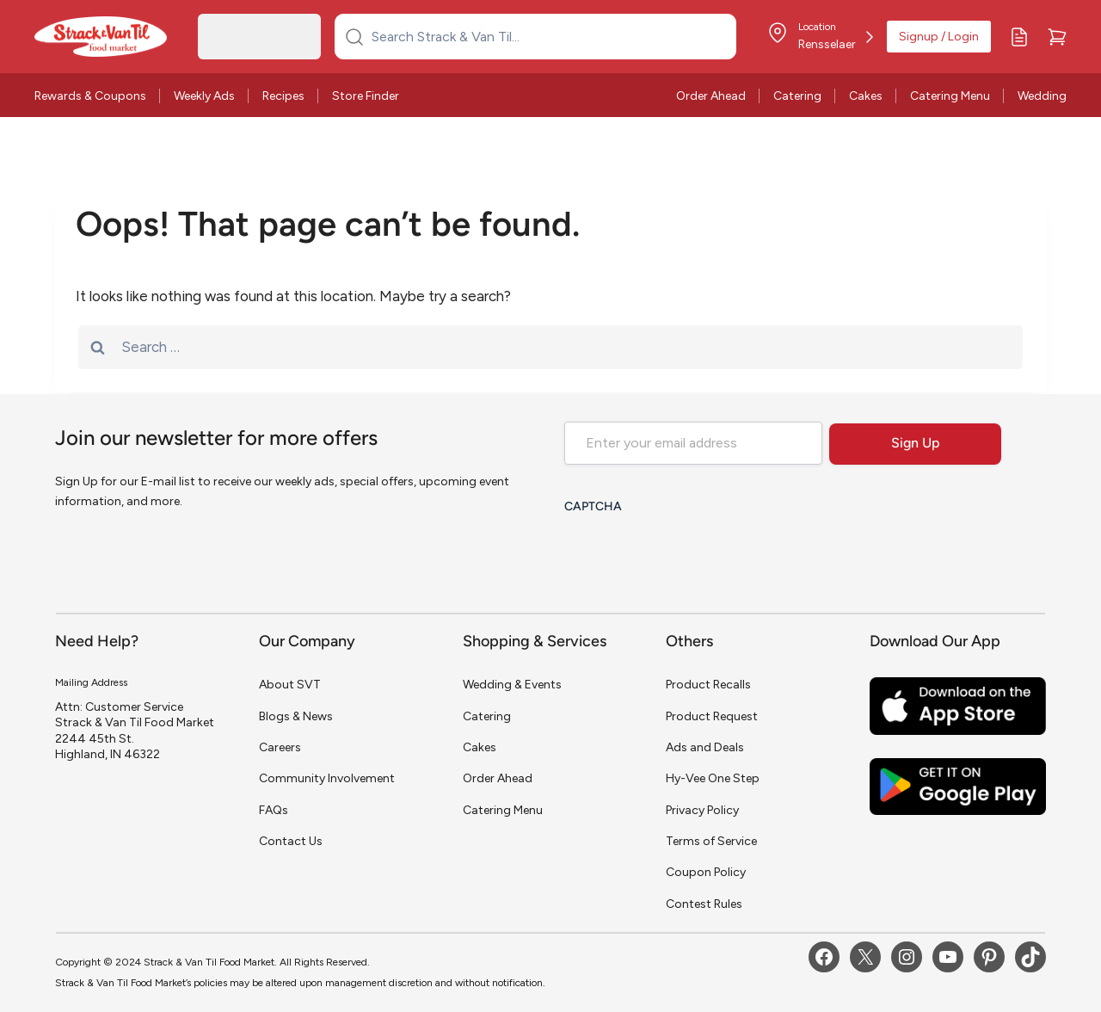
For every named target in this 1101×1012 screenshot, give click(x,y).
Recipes (283, 96)
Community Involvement (327, 778)
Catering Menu (950, 96)
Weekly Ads (204, 96)
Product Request (712, 716)
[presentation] (695, 556)
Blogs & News (296, 716)
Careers (280, 747)
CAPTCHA (593, 507)
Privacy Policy (702, 810)
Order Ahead (711, 96)
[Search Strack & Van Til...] (546, 36)
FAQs (273, 810)
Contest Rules (704, 904)
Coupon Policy (706, 872)
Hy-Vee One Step (713, 778)
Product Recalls (708, 684)
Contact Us (291, 841)
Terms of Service (711, 841)
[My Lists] (1019, 37)
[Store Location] (820, 37)
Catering (797, 96)
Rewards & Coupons (90, 96)
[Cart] (1057, 37)
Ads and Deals (705, 747)
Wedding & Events (512, 684)
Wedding (1042, 96)
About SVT (290, 684)
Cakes (866, 96)
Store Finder (365, 96)
